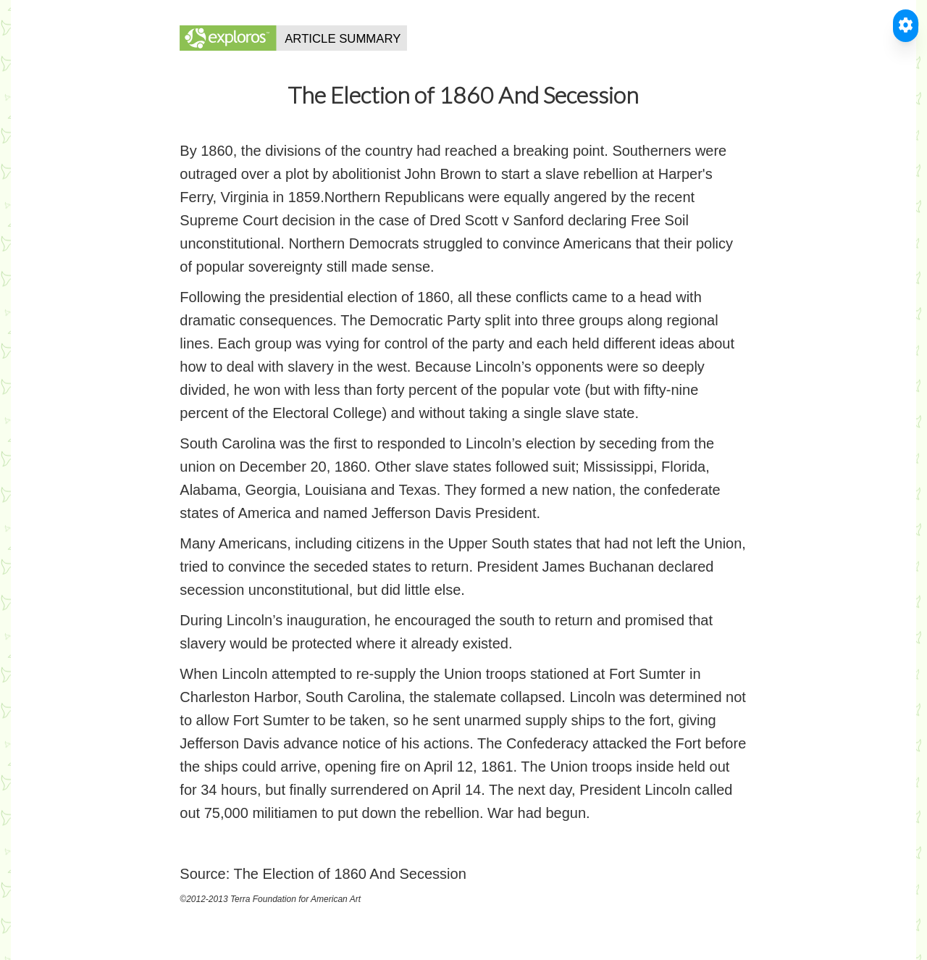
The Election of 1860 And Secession (349, 874)
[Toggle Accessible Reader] (905, 25)
